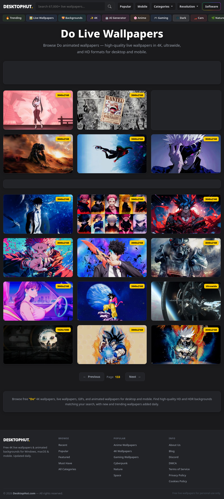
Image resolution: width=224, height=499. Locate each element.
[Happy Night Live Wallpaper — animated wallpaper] (38, 301)
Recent (62, 445)
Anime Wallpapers (125, 445)
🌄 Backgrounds (72, 18)
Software (211, 6)
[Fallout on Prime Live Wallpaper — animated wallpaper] (38, 344)
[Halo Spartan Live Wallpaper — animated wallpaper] (38, 153)
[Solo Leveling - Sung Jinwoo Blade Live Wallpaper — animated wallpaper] (112, 257)
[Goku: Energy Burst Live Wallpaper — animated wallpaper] (112, 344)
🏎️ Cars (198, 18)
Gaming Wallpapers (126, 457)
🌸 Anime (140, 18)
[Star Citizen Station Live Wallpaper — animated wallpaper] (186, 301)
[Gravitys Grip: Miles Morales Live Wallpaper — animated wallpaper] (112, 154)
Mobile (142, 6)
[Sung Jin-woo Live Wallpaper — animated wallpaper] (38, 214)
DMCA (173, 463)
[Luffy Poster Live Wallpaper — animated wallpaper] (112, 110)
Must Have (65, 463)
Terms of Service (179, 469)
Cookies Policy (178, 481)
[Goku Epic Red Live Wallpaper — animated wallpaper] (186, 214)
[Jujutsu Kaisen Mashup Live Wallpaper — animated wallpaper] (112, 214)
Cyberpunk (121, 463)
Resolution (189, 6)
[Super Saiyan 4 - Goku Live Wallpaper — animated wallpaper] (112, 301)
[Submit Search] (110, 6)
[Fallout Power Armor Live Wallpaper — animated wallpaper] (186, 257)
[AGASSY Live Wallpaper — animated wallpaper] (38, 110)
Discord (173, 457)
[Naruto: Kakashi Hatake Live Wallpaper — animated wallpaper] (186, 344)
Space (117, 475)
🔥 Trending (14, 18)
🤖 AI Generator (115, 18)
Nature (118, 469)
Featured (64, 457)
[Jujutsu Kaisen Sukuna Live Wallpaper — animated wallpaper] (38, 257)
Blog (172, 451)
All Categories (67, 469)
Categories (163, 6)
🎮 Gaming (161, 18)
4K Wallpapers (123, 451)
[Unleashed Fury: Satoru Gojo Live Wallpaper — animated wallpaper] (186, 153)
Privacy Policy (177, 475)
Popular (125, 6)
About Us (175, 445)
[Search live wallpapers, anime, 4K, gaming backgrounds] (70, 6)
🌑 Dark (181, 18)
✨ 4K (93, 18)
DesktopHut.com (24, 493)
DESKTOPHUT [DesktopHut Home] (18, 6)
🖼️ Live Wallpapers (41, 18)
